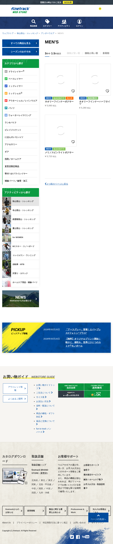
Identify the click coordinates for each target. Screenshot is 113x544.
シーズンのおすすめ (24, 51)
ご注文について (44, 393)
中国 (48, 488)
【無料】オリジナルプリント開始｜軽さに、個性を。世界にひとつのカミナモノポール (83, 342)
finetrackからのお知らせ (21, 298)
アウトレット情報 (17, 388)
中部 (34, 488)
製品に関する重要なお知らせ (57, 510)
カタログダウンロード (14, 459)
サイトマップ (98, 522)
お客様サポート (68, 456)
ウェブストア (8, 33)
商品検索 (33, 23)
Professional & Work (79, 510)
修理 (86, 470)
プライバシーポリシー (26, 522)
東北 (43, 480)
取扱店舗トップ (39, 465)
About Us (6, 522)
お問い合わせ (79, 522)
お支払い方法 (43, 401)
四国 (34, 492)
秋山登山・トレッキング (27, 33)
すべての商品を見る (24, 43)
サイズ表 (41, 397)
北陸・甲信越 (45, 484)
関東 (34, 484)
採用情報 (35, 511)
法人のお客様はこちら (101, 510)
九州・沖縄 (44, 492)
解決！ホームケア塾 (93, 479)
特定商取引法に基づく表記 (55, 522)
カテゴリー (47, 23)
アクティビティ (64, 23)
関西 (41, 488)
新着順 (106, 53)
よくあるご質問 (17, 399)
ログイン (79, 23)
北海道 (35, 480)
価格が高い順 (91, 53)
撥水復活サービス (92, 475)
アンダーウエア (47, 33)
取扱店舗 (37, 456)
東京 (50, 480)
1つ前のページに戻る (56, 184)
